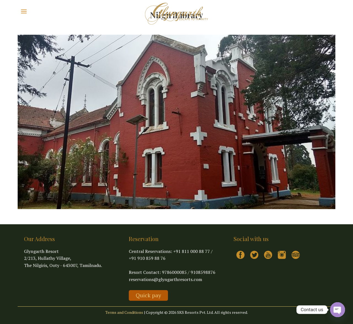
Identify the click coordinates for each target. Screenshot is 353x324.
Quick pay (148, 295)
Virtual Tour (75, 11)
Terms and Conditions (124, 312)
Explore (49, 11)
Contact (98, 11)
